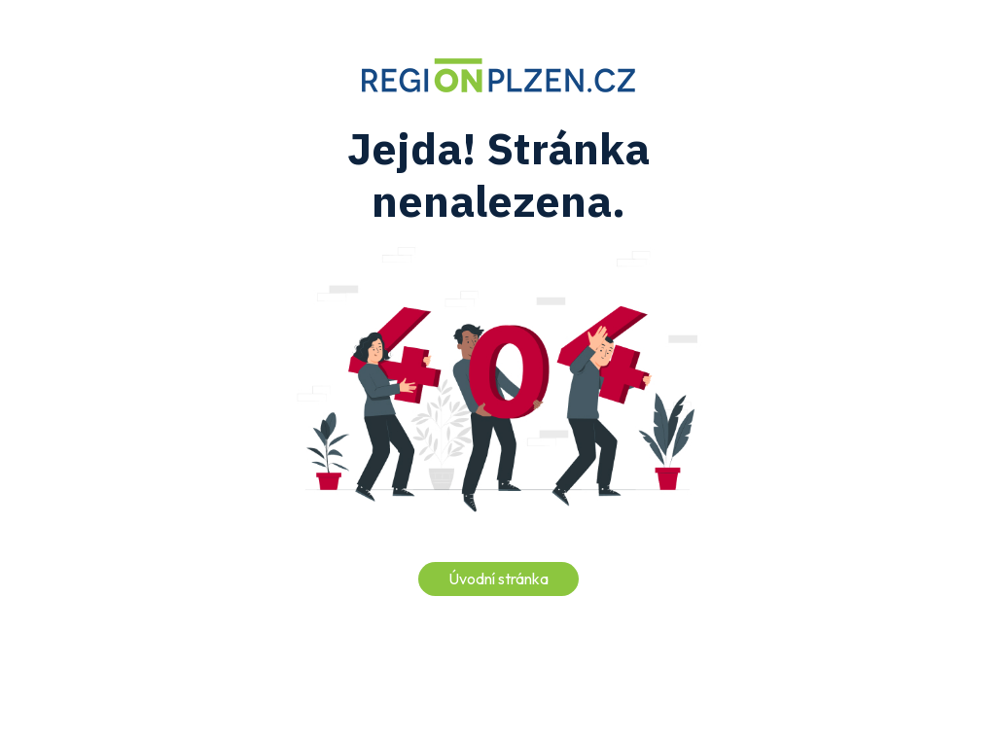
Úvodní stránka (498, 578)
